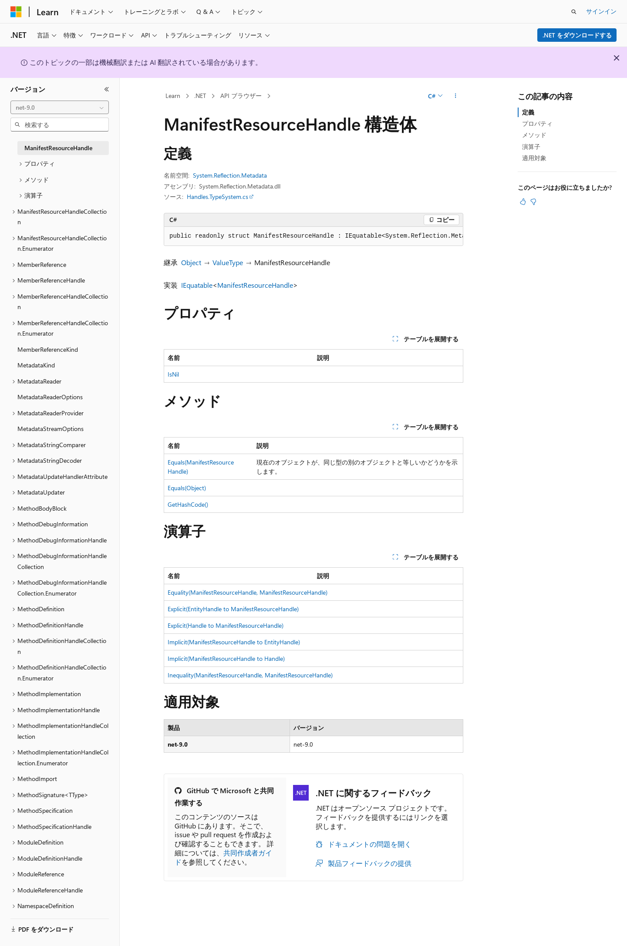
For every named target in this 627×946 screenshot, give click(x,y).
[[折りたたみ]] (107, 89)
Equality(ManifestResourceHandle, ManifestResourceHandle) (247, 592)
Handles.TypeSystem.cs (217, 196)
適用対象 (534, 158)
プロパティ (537, 123)
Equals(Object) (187, 488)
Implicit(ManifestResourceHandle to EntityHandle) (234, 642)
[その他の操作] (455, 96)
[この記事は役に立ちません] (533, 201)
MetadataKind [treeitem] (36, 365)
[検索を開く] (574, 12)
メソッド (534, 135)
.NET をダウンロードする (577, 35)
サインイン (601, 11)
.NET (200, 95)
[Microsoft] (16, 11)
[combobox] (59, 107)
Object (191, 262)
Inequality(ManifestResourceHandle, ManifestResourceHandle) (250, 675)
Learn (172, 95)
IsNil (173, 374)
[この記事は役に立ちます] (523, 201)
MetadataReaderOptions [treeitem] (50, 397)
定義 (528, 112)
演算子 (531, 146)
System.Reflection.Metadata (230, 175)
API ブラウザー (241, 95)
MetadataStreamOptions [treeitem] (50, 428)
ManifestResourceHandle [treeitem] (58, 148)
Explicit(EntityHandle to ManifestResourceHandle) (233, 609)
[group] (313, 236)
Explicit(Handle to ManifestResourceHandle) (225, 625)
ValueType (227, 262)
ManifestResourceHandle (255, 285)
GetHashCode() (188, 504)
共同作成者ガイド (223, 857)
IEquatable (196, 285)
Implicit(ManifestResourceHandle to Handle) (226, 658)
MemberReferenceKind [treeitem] (47, 349)
